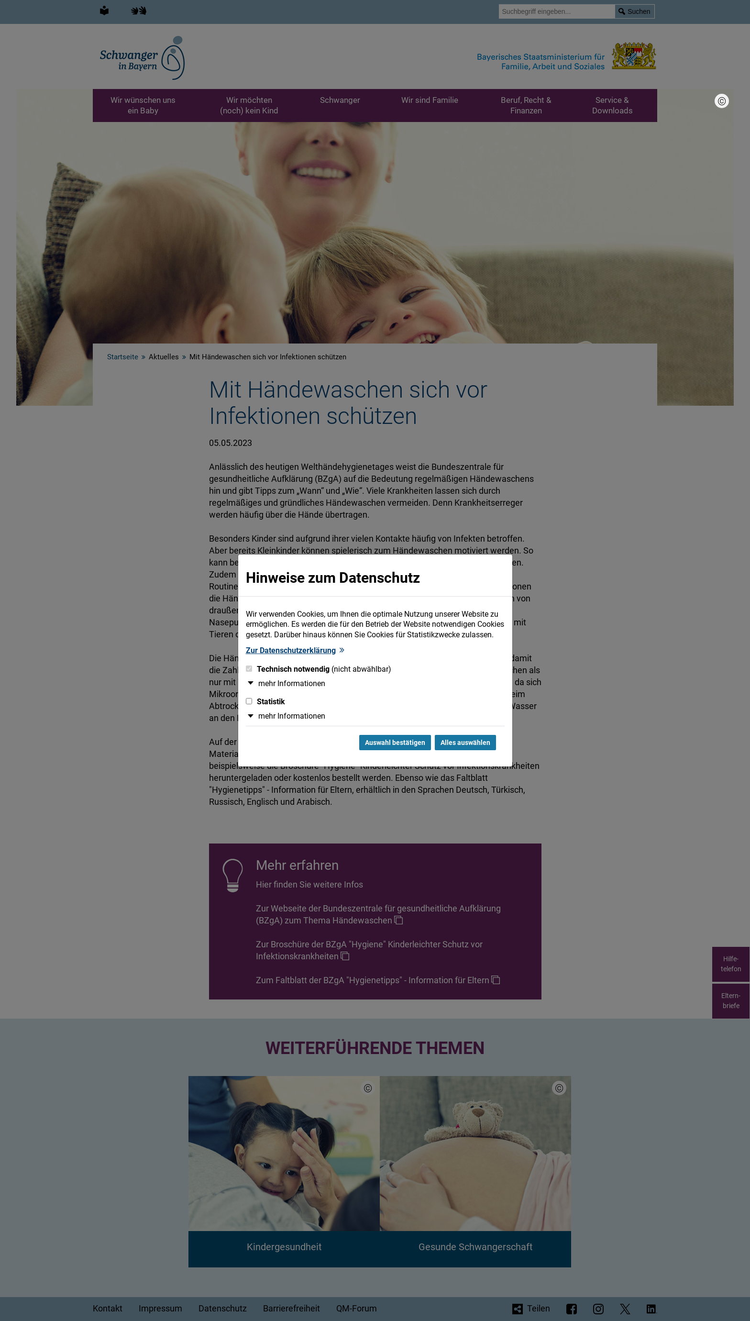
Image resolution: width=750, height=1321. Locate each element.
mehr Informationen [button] (291, 683)
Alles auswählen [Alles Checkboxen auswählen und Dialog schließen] (465, 742)
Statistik (265, 701)
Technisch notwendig (318, 669)
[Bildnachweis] (722, 101)
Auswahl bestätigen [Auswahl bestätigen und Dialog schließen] (395, 742)
